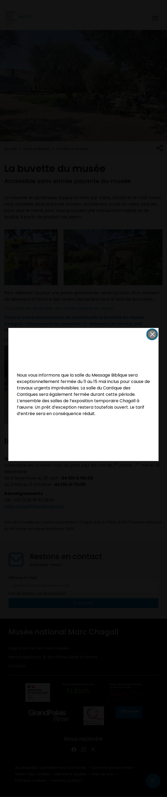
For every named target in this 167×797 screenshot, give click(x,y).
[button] (152, 334)
